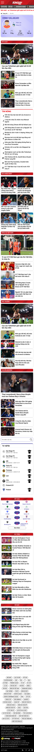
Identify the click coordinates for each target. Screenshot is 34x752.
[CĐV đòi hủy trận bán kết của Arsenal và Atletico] (18, 116)
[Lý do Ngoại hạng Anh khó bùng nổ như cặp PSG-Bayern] (17, 627)
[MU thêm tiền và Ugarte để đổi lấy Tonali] (25, 203)
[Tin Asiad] (19, 708)
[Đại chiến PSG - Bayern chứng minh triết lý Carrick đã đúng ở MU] (9, 185)
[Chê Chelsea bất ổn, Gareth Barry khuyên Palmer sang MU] (18, 158)
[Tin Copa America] (17, 700)
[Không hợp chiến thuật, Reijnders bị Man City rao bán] (9, 221)
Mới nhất (9, 677)
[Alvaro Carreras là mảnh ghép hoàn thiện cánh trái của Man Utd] (17, 611)
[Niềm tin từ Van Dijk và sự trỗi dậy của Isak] (17, 642)
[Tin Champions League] (26, 689)
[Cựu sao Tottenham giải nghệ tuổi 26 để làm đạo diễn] (17, 57)
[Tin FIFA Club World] (27, 713)
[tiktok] (29, 750)
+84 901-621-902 (24, 744)
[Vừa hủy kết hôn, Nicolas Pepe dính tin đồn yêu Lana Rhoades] (17, 362)
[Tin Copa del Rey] (13, 686)
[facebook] (26, 750)
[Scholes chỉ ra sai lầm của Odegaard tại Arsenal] (18, 148)
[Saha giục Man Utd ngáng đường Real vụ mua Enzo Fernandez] (18, 143)
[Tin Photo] (16, 691)
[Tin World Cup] (8, 700)
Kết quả (10, 6)
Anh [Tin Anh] (16, 680)
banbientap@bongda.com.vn (15, 744)
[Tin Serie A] (28, 686)
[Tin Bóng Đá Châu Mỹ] (22, 705)
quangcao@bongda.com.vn (15, 742)
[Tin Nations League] (7, 702)
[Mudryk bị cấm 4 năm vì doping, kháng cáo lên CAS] (18, 134)
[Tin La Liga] (5, 686)
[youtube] (32, 750)
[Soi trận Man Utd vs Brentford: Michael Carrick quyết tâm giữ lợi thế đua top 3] (17, 572)
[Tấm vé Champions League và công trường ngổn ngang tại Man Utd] (17, 658)
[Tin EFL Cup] (29, 683)
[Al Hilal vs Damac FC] (17, 512)
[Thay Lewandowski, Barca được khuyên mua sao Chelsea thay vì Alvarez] (17, 103)
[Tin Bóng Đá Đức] (24, 691)
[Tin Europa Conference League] (11, 697)
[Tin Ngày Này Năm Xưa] (23, 716)
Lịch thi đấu (4, 6)
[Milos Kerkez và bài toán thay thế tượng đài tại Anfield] (17, 634)
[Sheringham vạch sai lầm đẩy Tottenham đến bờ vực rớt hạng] (18, 153)
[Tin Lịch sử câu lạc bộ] (21, 710)
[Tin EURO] (22, 697)
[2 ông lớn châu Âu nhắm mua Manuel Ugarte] (18, 121)
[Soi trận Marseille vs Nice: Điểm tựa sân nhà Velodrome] (17, 589)
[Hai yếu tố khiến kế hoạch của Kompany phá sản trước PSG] (25, 185)
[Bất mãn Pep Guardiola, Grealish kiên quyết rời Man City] (18, 163)
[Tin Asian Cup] (16, 702)
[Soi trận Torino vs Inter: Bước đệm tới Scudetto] (17, 597)
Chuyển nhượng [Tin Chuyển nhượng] (8, 680)
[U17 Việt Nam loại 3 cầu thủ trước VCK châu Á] (18, 168)
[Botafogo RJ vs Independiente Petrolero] (17, 523)
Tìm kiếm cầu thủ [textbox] (6, 439)
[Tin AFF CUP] (28, 697)
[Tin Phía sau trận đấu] (26, 719)
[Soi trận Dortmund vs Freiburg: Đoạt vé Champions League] (17, 581)
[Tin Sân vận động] (16, 713)
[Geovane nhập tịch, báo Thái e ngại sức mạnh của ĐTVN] (17, 266)
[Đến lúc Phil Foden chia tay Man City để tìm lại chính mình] (25, 221)
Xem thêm (17, 528)
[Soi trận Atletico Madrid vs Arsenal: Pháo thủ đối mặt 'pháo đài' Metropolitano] (17, 556)
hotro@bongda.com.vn (13, 746)
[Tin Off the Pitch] (15, 719)
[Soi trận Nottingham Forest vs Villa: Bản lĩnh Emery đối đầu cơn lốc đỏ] (17, 540)
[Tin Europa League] (18, 694)
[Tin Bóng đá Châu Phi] (10, 708)
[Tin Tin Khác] (21, 686)
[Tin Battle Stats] (6, 719)
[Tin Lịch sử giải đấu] (6, 713)
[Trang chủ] (4, 13)
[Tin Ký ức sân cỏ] (11, 710)
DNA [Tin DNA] (29, 680)
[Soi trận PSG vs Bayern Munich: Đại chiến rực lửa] (17, 564)
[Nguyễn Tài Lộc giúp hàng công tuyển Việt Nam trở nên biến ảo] (17, 294)
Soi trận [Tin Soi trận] (5, 683)
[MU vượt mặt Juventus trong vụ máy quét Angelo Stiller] (9, 203)
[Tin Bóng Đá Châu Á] (11, 705)
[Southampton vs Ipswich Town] (17, 517)
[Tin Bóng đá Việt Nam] (14, 689)
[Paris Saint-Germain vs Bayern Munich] (17, 502)
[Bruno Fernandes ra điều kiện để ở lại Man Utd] (17, 84)
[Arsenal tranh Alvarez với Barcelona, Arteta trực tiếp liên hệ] (17, 431)
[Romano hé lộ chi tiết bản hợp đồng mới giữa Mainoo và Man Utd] (18, 138)
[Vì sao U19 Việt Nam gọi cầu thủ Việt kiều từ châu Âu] (17, 75)
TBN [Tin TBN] (21, 680)
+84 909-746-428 (25, 742)
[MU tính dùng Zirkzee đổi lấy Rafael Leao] (18, 125)
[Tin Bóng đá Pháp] (7, 694)
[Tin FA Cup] (22, 683)
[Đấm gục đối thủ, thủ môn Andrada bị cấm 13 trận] (17, 94)
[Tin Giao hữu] (25, 708)
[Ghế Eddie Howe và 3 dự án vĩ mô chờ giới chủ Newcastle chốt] (17, 650)
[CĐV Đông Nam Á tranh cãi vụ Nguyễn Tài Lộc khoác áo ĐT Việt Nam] (18, 129)
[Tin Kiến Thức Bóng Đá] (17, 721)
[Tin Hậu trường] (9, 691)
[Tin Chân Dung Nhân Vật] (10, 716)
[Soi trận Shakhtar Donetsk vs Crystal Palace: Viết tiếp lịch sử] (17, 548)
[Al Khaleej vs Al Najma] (17, 507)
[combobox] (17, 440)
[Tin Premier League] (14, 683)
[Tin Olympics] (26, 700)
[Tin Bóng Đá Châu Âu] (26, 702)
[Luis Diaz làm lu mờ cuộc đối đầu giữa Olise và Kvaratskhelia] (17, 619)
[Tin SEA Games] (27, 694)
